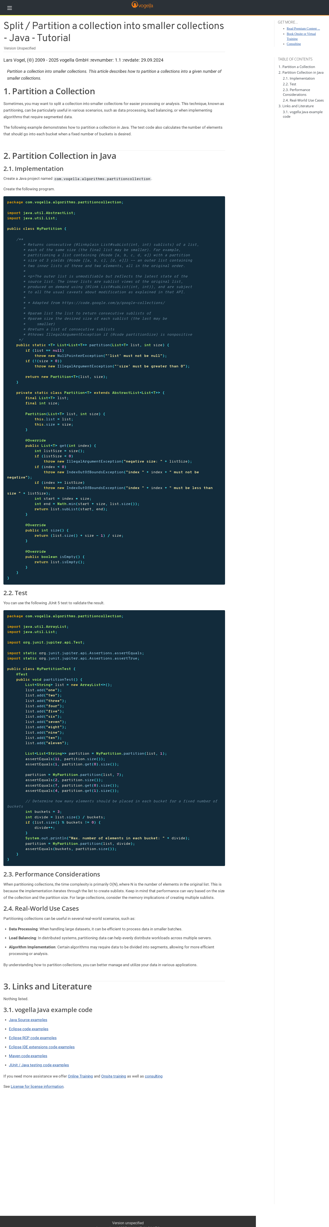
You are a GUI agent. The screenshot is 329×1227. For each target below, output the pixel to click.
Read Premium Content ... (303, 28)
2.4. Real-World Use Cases (303, 100)
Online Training (80, 1076)
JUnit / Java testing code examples (39, 1065)
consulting (154, 1076)
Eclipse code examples (28, 1029)
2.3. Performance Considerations (296, 92)
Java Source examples (28, 1020)
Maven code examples (28, 1056)
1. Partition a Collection (297, 66)
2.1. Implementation (299, 78)
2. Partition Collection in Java (301, 72)
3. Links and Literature (296, 106)
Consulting (294, 44)
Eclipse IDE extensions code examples (42, 1047)
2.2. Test (289, 84)
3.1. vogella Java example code (48, 1009)
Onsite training (113, 1076)
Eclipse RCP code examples (33, 1038)
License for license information (37, 1086)
